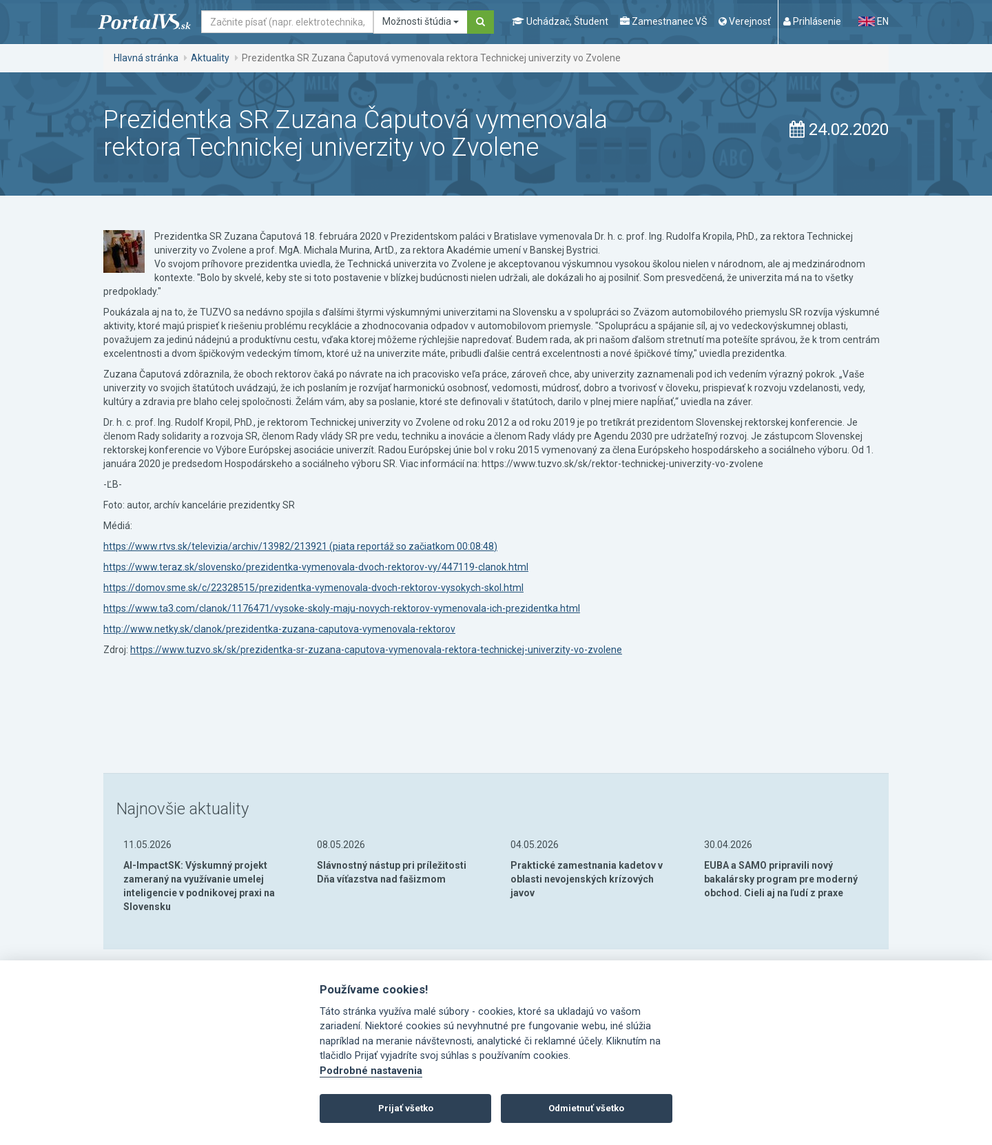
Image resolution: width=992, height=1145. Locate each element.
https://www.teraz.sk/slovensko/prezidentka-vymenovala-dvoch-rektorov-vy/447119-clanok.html (315, 566)
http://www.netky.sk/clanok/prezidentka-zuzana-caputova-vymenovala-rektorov (279, 629)
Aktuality (210, 57)
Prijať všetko (405, 1108)
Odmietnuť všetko (586, 1108)
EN (873, 21)
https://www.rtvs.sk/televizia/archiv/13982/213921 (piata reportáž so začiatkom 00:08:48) (300, 546)
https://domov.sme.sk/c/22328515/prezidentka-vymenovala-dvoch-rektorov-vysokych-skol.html (313, 587)
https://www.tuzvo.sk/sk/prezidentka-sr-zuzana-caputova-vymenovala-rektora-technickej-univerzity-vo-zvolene (376, 649)
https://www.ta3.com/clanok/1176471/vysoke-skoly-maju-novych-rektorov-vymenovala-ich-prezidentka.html (341, 608)
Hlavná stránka (146, 57)
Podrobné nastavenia (371, 1071)
